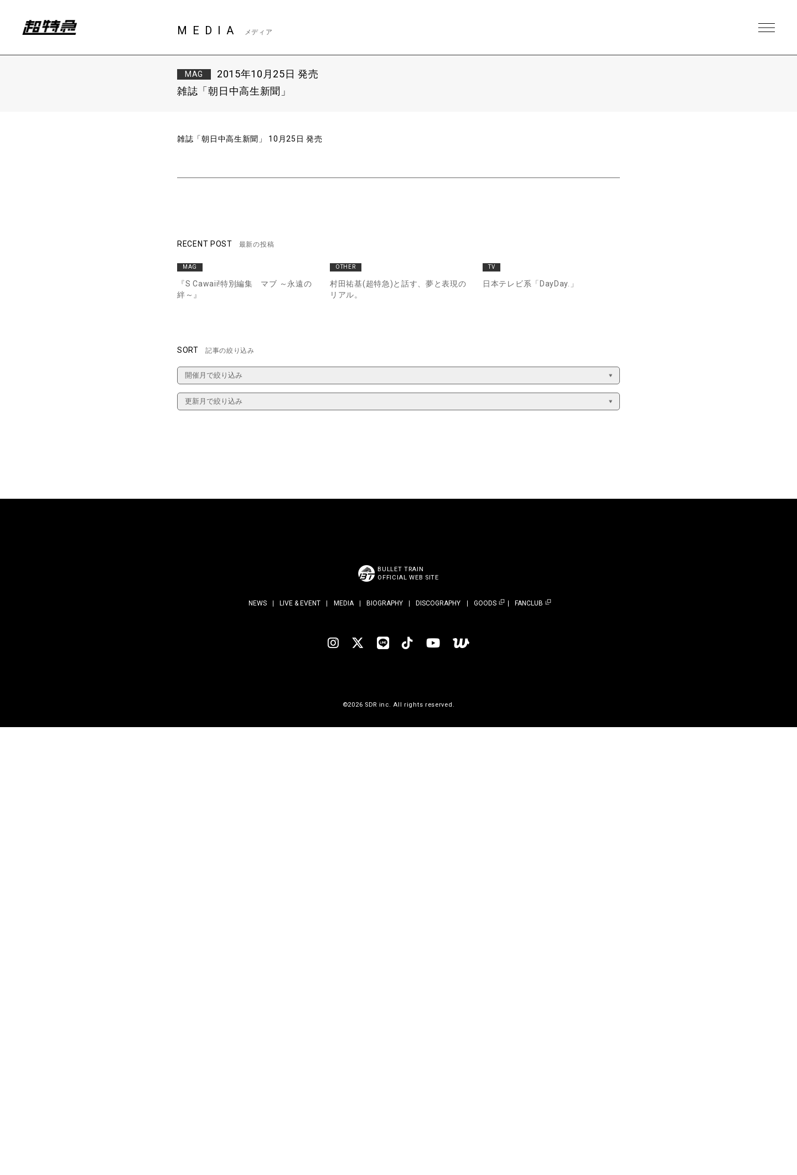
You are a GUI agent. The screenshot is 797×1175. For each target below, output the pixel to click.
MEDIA (344, 603)
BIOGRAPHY (384, 603)
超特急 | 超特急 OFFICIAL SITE (49, 27)
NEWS (258, 603)
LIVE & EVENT (300, 603)
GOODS (485, 603)
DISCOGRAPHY (438, 603)
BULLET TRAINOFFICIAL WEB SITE (408, 573)
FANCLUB (529, 603)
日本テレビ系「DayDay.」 (530, 283)
